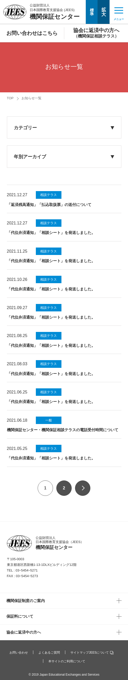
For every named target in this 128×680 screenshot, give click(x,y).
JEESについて (101, 652)
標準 (92, 12)
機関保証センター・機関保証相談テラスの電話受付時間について (62, 430)
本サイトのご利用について (66, 661)
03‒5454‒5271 (27, 570)
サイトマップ (79, 652)
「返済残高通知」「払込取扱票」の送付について (49, 204)
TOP (10, 98)
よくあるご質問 (49, 652)
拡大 (103, 12)
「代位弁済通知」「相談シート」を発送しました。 (51, 232)
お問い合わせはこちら (32, 33)
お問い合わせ (18, 652)
